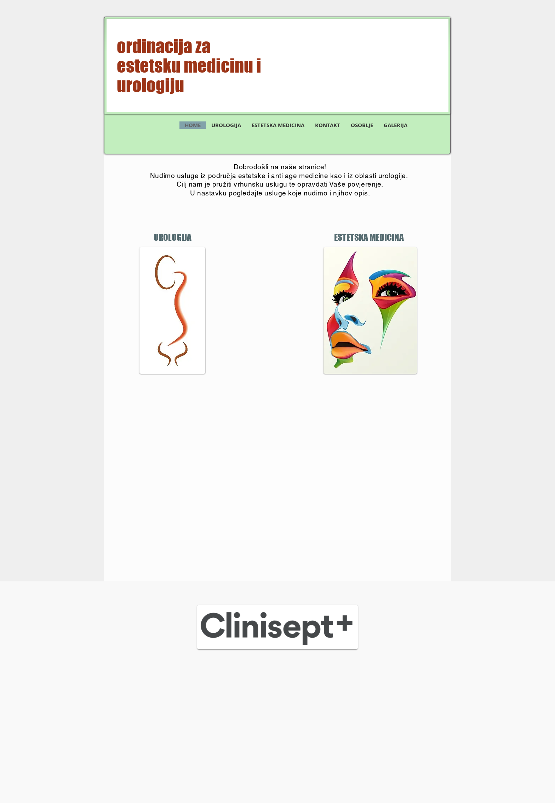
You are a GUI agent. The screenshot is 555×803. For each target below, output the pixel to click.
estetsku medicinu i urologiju (189, 75)
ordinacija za (164, 46)
